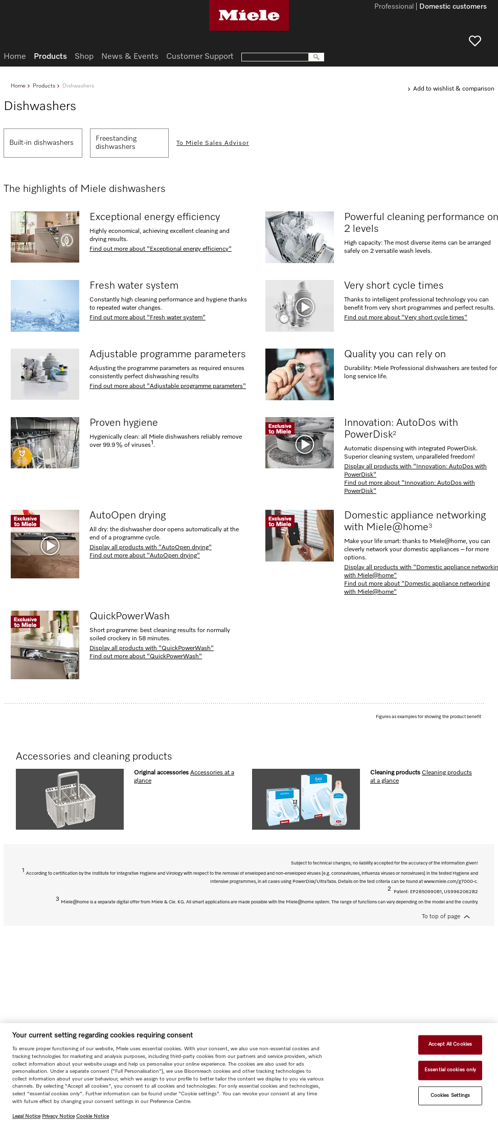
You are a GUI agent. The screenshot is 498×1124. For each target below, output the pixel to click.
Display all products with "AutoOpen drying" (150, 548)
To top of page (441, 917)
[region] (249, 1073)
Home (18, 86)
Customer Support (200, 57)
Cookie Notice (92, 1116)
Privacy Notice (58, 1116)
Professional (394, 7)
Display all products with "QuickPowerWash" (151, 648)
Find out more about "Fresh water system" (147, 318)
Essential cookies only (450, 1069)
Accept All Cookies (450, 1044)
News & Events (130, 57)
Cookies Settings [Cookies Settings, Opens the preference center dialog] (450, 1095)
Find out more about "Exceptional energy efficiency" (160, 249)
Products (44, 86)
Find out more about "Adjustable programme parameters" (167, 386)
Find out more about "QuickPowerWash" (145, 657)
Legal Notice (26, 1116)
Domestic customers (453, 7)
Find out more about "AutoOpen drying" (144, 556)
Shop (84, 57)
